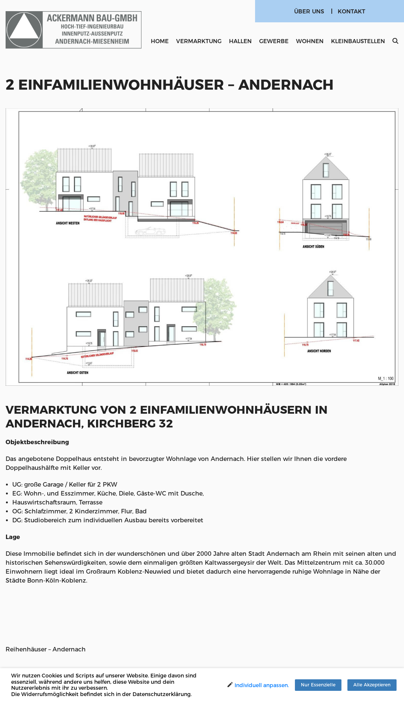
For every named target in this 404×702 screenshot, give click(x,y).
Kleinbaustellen (358, 41)
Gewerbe (274, 41)
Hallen (240, 41)
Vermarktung (199, 41)
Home (160, 41)
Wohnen (310, 41)
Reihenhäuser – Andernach (46, 649)
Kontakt (351, 11)
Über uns (309, 11)
